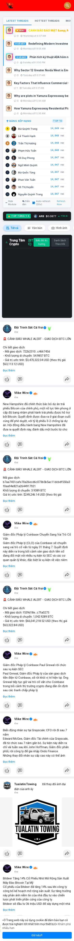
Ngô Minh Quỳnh (27, 165)
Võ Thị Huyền (26, 187)
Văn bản (34, 228)
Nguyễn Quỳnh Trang (30, 194)
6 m (16, 332)
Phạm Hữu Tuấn (27, 150)
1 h (16, 397)
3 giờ (17, 792)
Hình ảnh (59, 228)
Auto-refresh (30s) (41, 203)
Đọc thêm (9, 370)
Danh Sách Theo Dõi (60, 242)
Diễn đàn (26, 203)
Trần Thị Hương (27, 143)
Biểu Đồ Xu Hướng (42, 242)
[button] (67, 5)
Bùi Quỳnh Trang (27, 128)
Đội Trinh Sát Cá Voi (28, 327)
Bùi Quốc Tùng (26, 172)
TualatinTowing (25, 784)
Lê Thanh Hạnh (27, 136)
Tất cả (12, 228)
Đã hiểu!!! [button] (37, 935)
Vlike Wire (21, 393)
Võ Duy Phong (26, 157)
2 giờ (17, 527)
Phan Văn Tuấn (26, 179)
